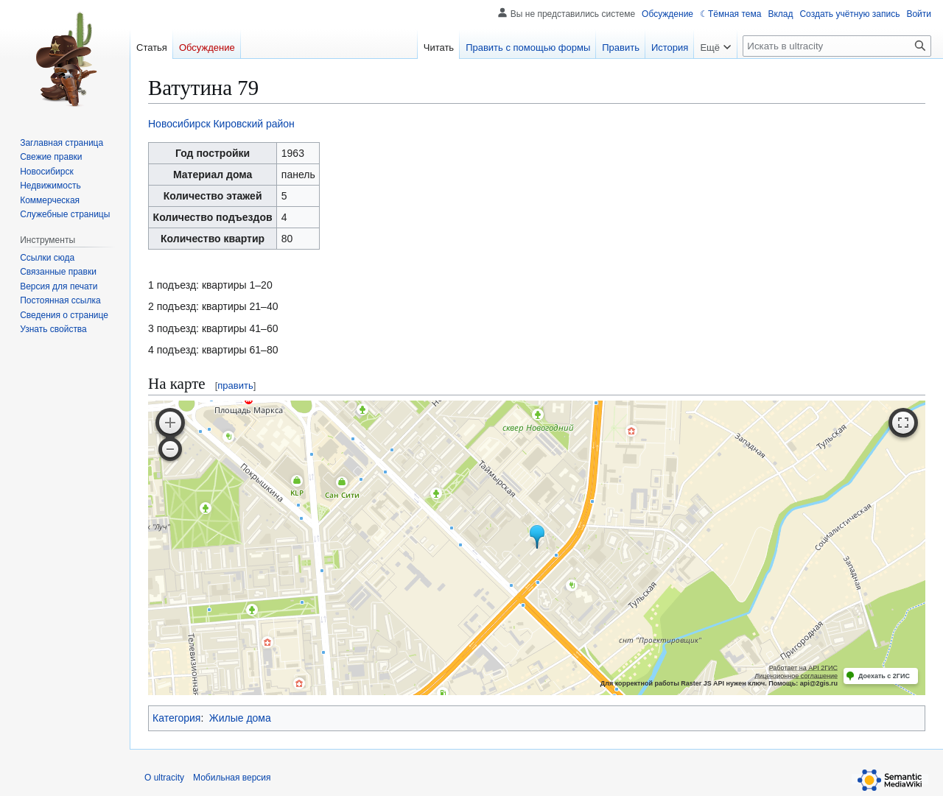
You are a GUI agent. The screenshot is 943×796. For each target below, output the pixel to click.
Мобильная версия (232, 777)
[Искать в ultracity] (837, 46)
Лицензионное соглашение (796, 676)
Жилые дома (240, 718)
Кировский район (253, 124)
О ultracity (164, 777)
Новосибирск (179, 124)
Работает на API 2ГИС (803, 668)
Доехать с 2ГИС (884, 676)
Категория (176, 718)
